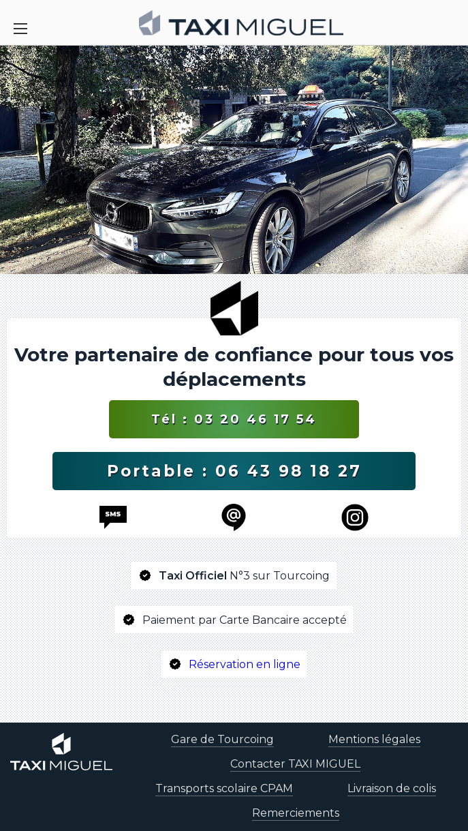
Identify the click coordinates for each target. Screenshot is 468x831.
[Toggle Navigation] (20, 28)
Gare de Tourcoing (222, 739)
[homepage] (241, 22)
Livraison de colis (391, 788)
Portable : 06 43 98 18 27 (234, 471)
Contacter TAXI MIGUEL (295, 763)
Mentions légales (374, 739)
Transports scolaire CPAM (224, 788)
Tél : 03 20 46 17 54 (234, 419)
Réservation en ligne (244, 664)
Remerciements (295, 812)
